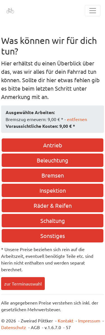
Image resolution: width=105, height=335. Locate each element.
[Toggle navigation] (93, 10)
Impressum (89, 320)
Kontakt (65, 320)
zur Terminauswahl (23, 283)
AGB (35, 327)
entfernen (77, 119)
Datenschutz (13, 327)
